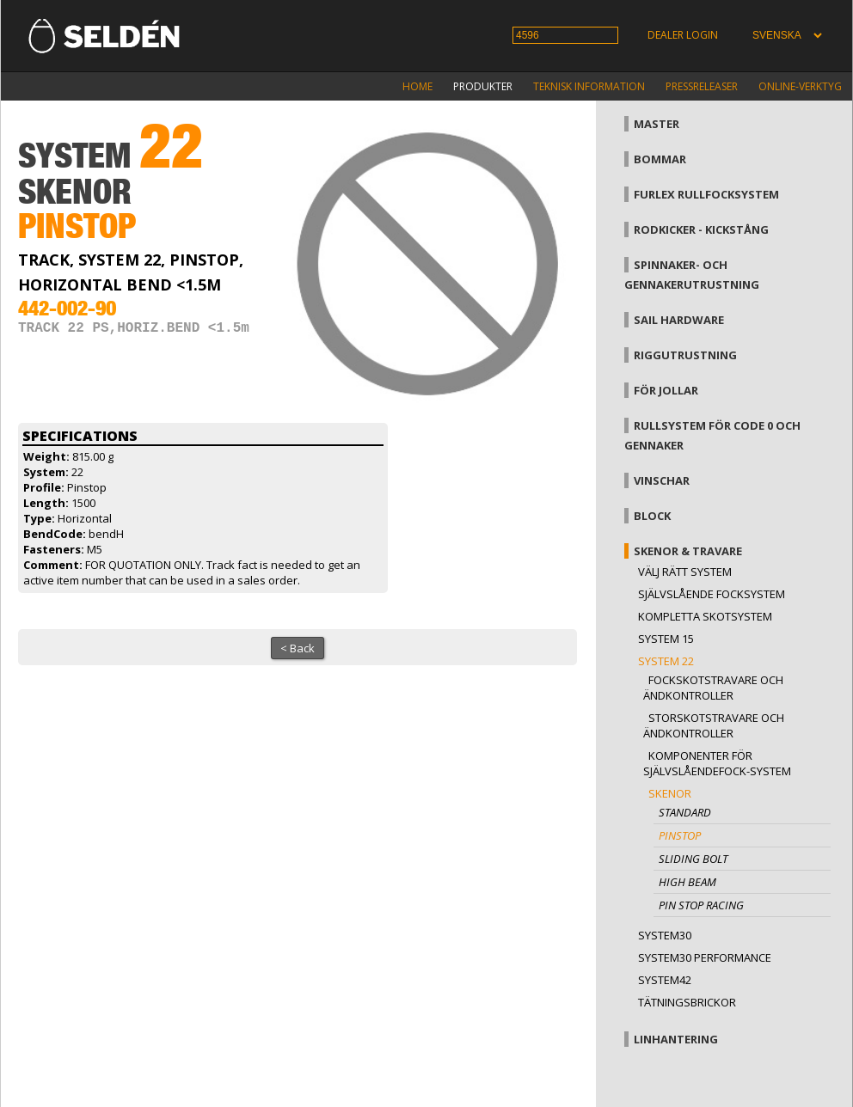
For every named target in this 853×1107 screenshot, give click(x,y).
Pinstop (680, 835)
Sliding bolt (693, 858)
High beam (687, 882)
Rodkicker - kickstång (701, 229)
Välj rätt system (685, 571)
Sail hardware (679, 319)
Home (417, 86)
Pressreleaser (702, 86)
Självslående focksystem (711, 594)
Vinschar (662, 480)
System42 (664, 980)
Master (656, 123)
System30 (664, 935)
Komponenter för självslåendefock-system (717, 763)
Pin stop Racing (701, 905)
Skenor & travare (688, 551)
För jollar (666, 390)
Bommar (660, 159)
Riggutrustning (685, 355)
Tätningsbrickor (687, 1002)
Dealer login (682, 35)
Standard (685, 812)
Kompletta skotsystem (705, 616)
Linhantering (676, 1039)
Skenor (669, 793)
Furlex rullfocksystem (706, 194)
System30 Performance (704, 957)
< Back (297, 648)
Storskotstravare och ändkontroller (713, 725)
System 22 (666, 661)
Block (652, 515)
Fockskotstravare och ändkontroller (713, 687)
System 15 (666, 638)
